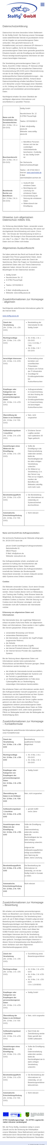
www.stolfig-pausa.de (11, 316)
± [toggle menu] (42, 4)
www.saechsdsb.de (34, 173)
